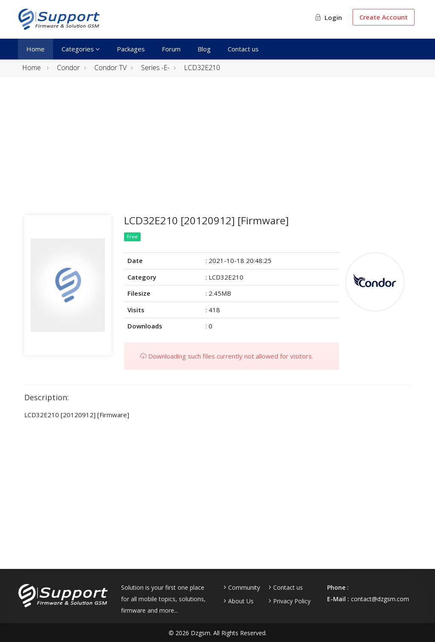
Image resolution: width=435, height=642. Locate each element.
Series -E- (155, 67)
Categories (81, 49)
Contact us (243, 49)
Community (244, 587)
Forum (171, 49)
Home (35, 49)
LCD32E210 (202, 67)
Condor (68, 67)
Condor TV (110, 67)
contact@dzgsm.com (380, 599)
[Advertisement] (217, 151)
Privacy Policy (292, 601)
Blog (204, 49)
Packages (131, 49)
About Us (241, 601)
